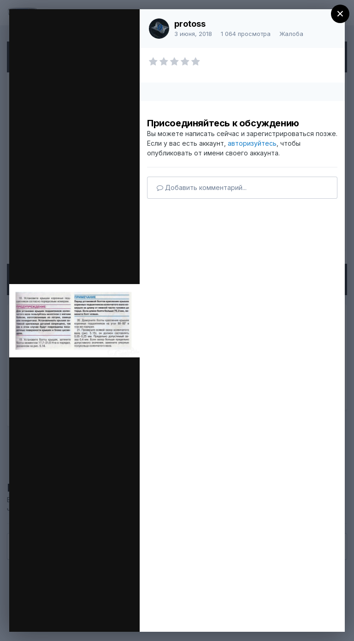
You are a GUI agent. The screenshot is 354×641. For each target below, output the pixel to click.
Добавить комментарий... (202, 187)
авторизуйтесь (252, 143)
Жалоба (291, 33)
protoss (190, 24)
